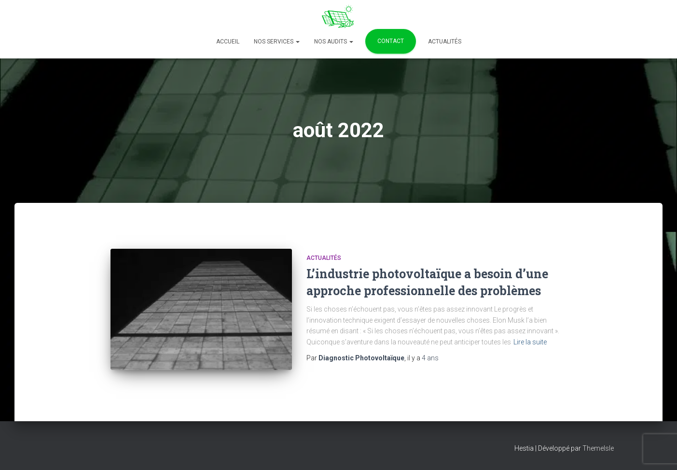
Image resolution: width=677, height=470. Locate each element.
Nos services (277, 41)
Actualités (444, 41)
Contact (390, 41)
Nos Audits (333, 41)
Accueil (227, 41)
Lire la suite (530, 342)
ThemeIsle (598, 448)
